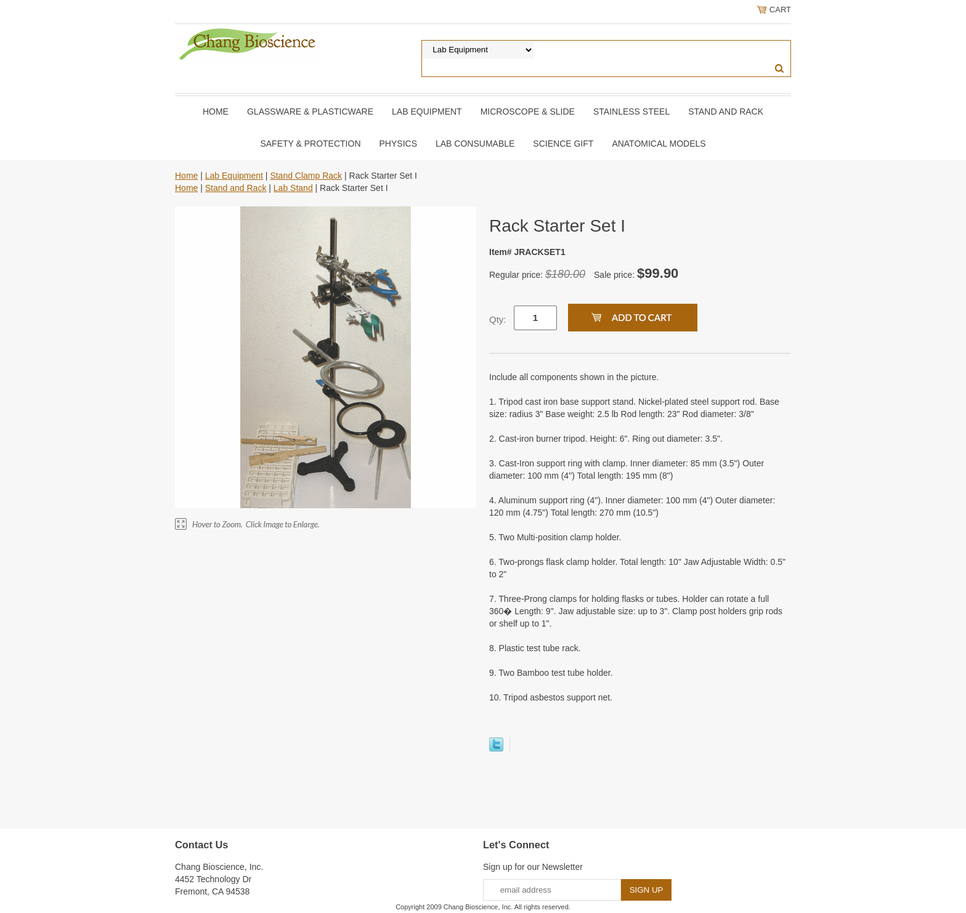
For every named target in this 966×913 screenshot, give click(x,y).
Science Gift (563, 143)
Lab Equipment (427, 111)
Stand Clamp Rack (306, 176)
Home (216, 111)
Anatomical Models (658, 143)
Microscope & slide (528, 111)
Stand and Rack (725, 111)
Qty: (497, 319)
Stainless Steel (631, 111)
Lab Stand (293, 188)
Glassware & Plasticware (310, 111)
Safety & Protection (310, 143)
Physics (398, 143)
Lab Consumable (475, 143)
